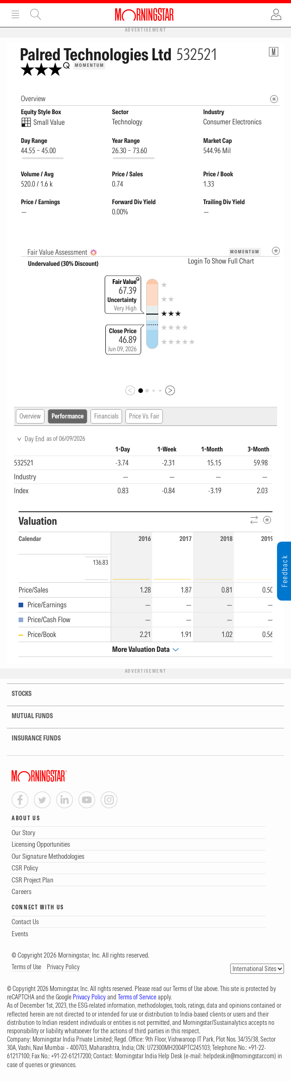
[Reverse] (254, 520)
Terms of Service (137, 997)
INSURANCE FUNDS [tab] (30, 738)
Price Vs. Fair (144, 416)
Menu (15, 14)
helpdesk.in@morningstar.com (238, 1056)
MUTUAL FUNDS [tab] (26, 716)
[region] (143, 471)
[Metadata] (276, 250)
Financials (106, 416)
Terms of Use (26, 967)
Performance (68, 416)
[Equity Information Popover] (273, 51)
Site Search (36, 14)
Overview (30, 416)
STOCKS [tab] (16, 693)
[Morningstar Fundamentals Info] (274, 99)
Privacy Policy (63, 967)
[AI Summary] (93, 252)
